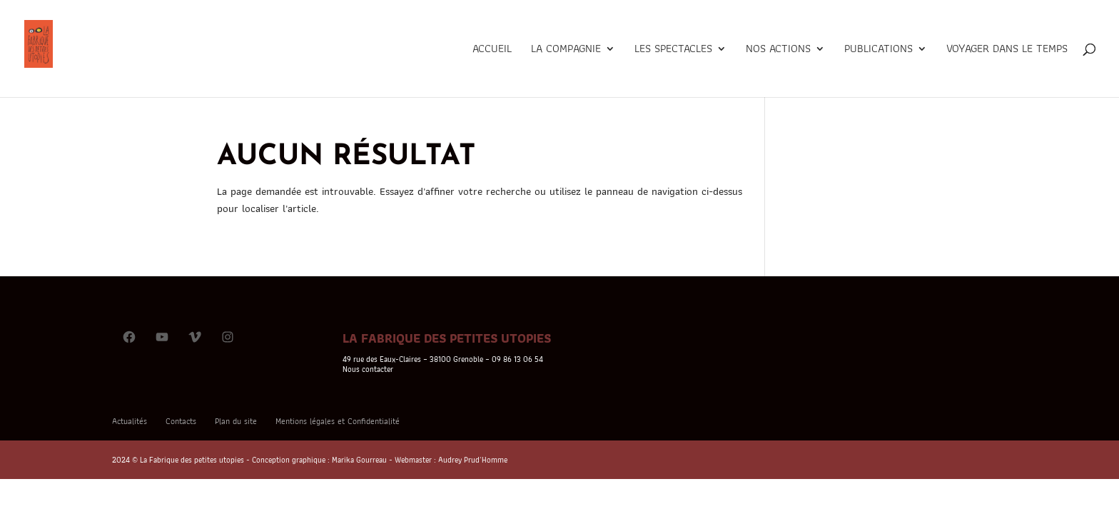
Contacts (181, 421)
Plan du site (236, 421)
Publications (878, 50)
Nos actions (778, 50)
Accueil (492, 50)
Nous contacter (368, 369)
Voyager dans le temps (1007, 50)
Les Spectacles (673, 50)
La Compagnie (566, 50)
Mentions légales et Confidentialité (337, 421)
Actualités (129, 421)
